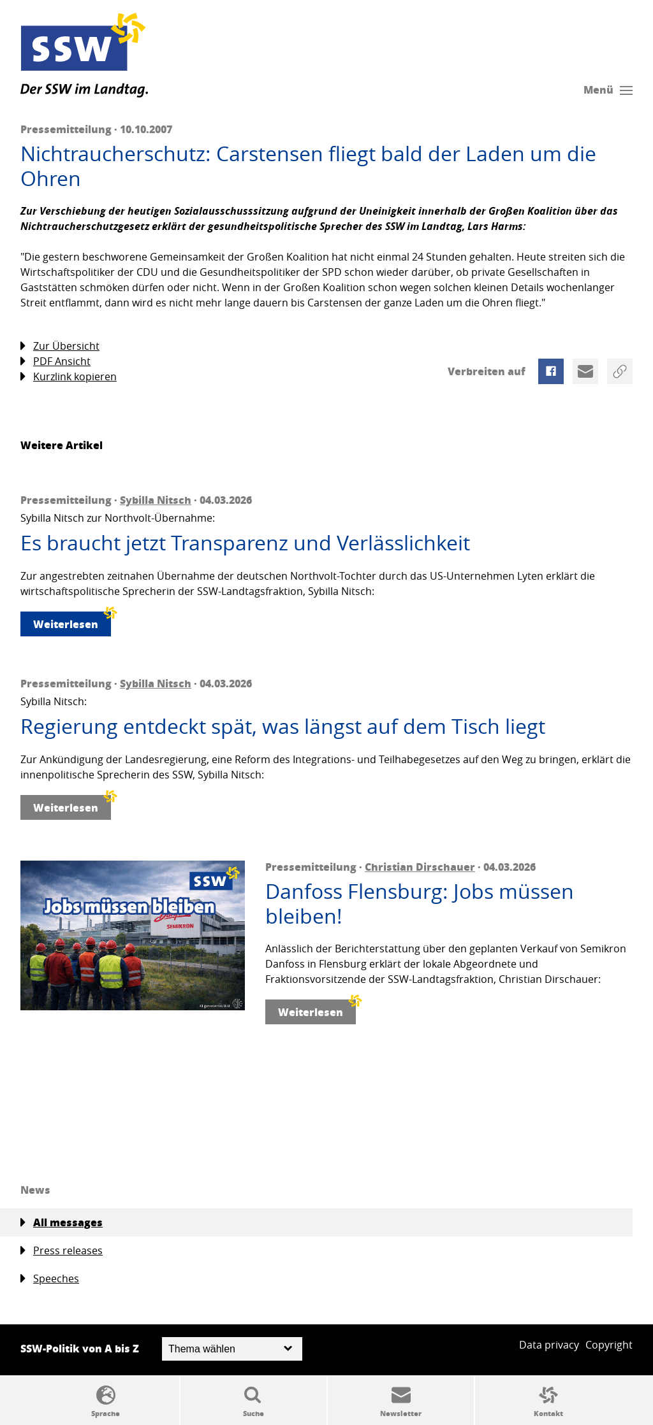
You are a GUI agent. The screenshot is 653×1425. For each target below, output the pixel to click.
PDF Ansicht (55, 361)
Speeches (49, 1278)
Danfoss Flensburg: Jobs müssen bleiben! (419, 903)
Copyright (609, 1345)
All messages (61, 1222)
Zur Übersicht (59, 346)
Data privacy (549, 1345)
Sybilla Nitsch (155, 500)
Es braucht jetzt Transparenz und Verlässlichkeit (245, 543)
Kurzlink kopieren (68, 376)
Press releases (61, 1250)
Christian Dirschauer (420, 867)
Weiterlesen (72, 621)
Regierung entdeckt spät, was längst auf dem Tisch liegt (282, 726)
